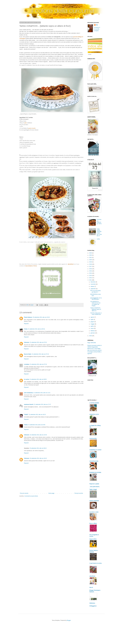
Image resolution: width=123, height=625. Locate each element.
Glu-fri (91, 587)
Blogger (69, 620)
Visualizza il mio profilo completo (97, 29)
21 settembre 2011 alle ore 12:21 (41, 392)
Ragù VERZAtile (91, 342)
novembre (93, 284)
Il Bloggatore (92, 606)
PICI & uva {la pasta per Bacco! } (95, 291)
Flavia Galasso (28, 317)
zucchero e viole (93, 512)
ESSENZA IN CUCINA (95, 472)
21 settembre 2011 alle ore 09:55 (38, 379)
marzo (92, 328)
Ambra (26, 424)
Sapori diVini (92, 539)
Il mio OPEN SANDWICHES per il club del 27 (99, 232)
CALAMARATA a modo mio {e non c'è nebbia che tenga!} (95, 303)
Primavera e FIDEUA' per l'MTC (99, 221)
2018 (90, 264)
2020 (90, 259)
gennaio (93, 333)
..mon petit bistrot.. (94, 486)
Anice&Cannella (93, 461)
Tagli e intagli (93, 489)
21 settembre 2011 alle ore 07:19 (40, 354)
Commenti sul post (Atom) (31, 496)
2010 (90, 335)
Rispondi (26, 323)
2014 (90, 273)
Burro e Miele (93, 523)
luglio (92, 319)
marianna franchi (28, 404)
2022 (90, 255)
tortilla (98, 239)
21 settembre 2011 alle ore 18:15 (37, 414)
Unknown (26, 342)
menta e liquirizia (94, 500)
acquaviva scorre (94, 414)
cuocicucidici (93, 438)
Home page (51, 493)
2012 (90, 277)
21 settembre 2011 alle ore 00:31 (36, 329)
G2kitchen (92, 603)
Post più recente (24, 493)
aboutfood (92, 576)
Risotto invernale (91, 345)
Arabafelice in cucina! (95, 449)
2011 (90, 280)
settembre (93, 288)
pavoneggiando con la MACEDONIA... (96, 298)
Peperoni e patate (94, 484)
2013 (90, 275)
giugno (92, 321)
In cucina (26, 379)
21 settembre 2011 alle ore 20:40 (36, 424)
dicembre (93, 282)
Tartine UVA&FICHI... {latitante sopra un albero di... (95, 309)
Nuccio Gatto (27, 354)
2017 (90, 266)
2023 (90, 253)
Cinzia (25, 329)
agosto (92, 317)
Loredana (26, 364)
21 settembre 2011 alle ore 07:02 (38, 342)
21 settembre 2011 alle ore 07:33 (38, 364)
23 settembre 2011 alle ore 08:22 (38, 448)
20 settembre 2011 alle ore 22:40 (41, 317)
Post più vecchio (79, 493)
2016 (90, 268)
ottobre (93, 286)
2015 (90, 271)
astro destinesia (28, 392)
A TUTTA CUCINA (94, 403)
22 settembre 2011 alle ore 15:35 (38, 435)
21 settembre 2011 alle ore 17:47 (42, 404)
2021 (90, 257)
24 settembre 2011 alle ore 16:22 (38, 458)
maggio (93, 324)
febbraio (93, 330)
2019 (90, 262)
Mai (97, 25)
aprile (92, 326)
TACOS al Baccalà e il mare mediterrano (96, 313)
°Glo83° (26, 414)
